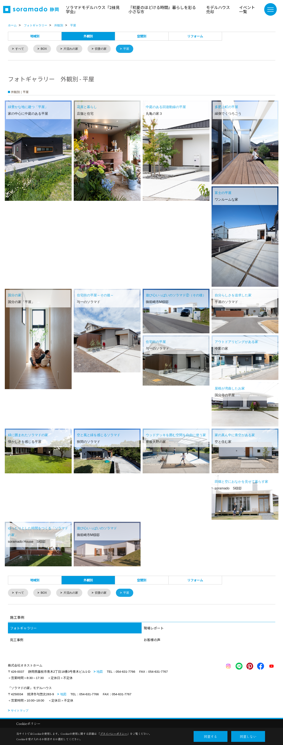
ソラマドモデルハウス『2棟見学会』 (93, 9)
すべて (20, 49)
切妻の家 (104, 49)
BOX (45, 49)
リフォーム (195, 36)
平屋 (130, 49)
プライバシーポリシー (113, 734)
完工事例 (16, 640)
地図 (99, 672)
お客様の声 (152, 640)
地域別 (34, 36)
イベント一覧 (247, 9)
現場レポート (154, 628)
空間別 (141, 36)
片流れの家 (73, 49)
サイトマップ (19, 711)
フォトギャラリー (23, 628)
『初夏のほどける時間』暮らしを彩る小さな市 (162, 9)
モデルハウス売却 (218, 9)
